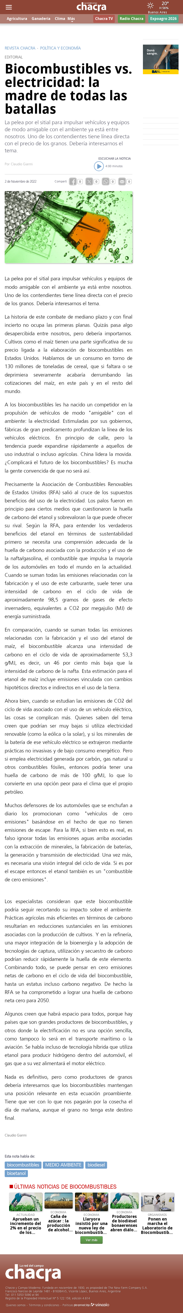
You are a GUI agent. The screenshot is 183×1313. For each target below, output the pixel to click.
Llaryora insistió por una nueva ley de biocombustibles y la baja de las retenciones (92, 1230)
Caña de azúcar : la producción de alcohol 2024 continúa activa (58, 1230)
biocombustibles (23, 1165)
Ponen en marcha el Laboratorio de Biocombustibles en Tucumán (158, 1228)
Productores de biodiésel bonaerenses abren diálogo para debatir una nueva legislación (124, 1230)
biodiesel (96, 1165)
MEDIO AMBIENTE (63, 1165)
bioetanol (16, 1173)
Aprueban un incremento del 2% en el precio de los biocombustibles (26, 1228)
